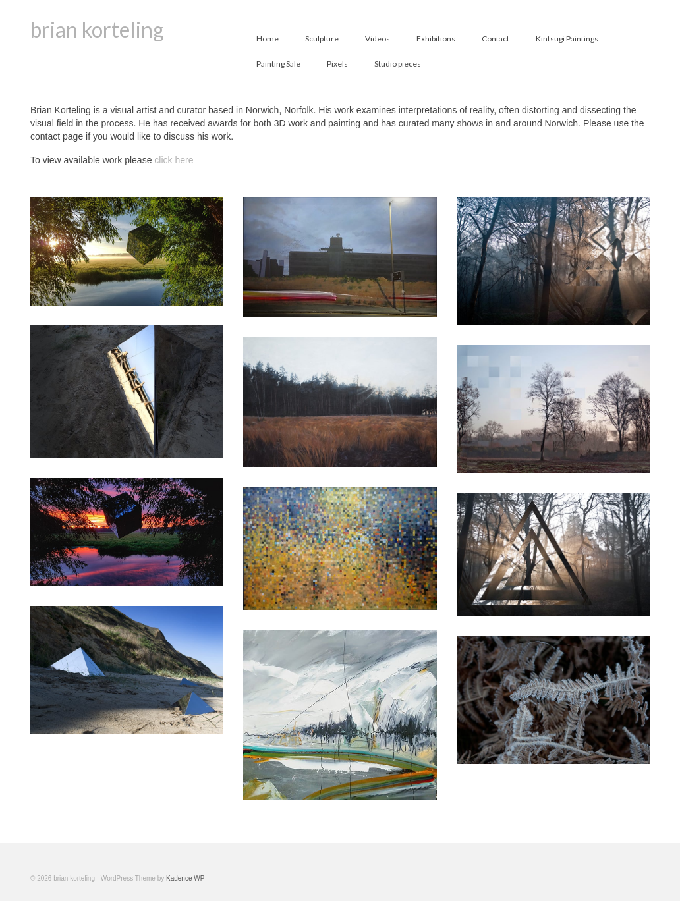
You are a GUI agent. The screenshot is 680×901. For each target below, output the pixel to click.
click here (173, 160)
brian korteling (97, 29)
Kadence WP (185, 878)
